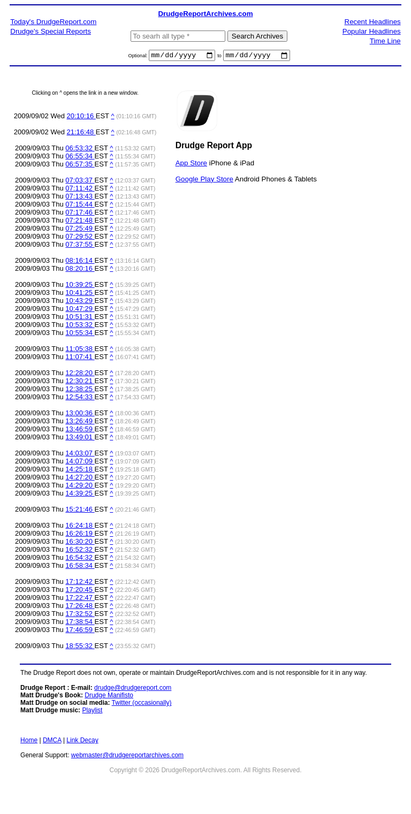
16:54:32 (79, 559)
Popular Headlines (371, 31)
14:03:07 (79, 455)
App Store (191, 164)
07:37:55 (79, 246)
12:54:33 (79, 398)
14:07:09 (79, 463)
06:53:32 (79, 150)
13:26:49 (79, 423)
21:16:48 (81, 134)
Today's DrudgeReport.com (53, 22)
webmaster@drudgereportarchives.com (127, 756)
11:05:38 (79, 350)
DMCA (52, 741)
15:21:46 (79, 511)
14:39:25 (79, 495)
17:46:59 (79, 631)
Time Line (385, 41)
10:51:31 (79, 318)
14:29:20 (79, 487)
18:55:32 (79, 647)
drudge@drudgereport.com (132, 689)
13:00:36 (79, 414)
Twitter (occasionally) (142, 704)
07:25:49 (79, 230)
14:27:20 (79, 479)
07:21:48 (79, 222)
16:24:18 (79, 527)
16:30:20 (79, 543)
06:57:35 (79, 166)
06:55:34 (79, 158)
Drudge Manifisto (109, 697)
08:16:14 (79, 262)
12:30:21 (79, 382)
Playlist (92, 712)
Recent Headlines (373, 22)
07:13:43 (79, 198)
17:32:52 (79, 615)
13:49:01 (79, 439)
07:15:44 (79, 206)
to (219, 57)
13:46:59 (79, 431)
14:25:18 (79, 471)
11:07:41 (79, 358)
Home (28, 741)
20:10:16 (81, 117)
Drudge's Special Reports (50, 31)
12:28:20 (79, 374)
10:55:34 (79, 334)
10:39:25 (79, 286)
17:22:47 (79, 599)
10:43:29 (79, 302)
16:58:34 (79, 567)
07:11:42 (79, 190)
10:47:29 (79, 310)
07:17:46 (79, 214)
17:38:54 (79, 623)
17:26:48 (79, 607)
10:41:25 (79, 294)
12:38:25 (79, 390)
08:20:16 (79, 270)
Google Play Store (204, 180)
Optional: (138, 57)
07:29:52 (79, 238)
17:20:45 (79, 591)
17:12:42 (79, 583)
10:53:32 (79, 326)
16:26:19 (79, 535)
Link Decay (82, 741)
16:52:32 (79, 551)
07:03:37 (79, 182)
